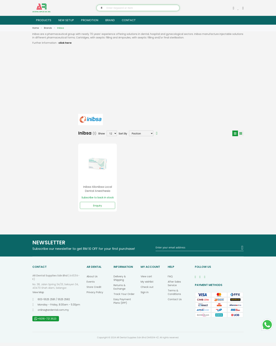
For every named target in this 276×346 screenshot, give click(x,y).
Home (35, 27)
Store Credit (94, 290)
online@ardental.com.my (50, 313)
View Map (38, 295)
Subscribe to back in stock (97, 197)
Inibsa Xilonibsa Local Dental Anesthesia (97, 189)
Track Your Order (124, 297)
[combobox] (138, 8)
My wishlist (147, 285)
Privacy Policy (95, 295)
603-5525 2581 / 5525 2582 (51, 302)
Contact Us (175, 302)
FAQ (170, 280)
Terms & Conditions (174, 295)
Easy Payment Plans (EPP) (122, 304)
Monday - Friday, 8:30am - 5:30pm (56, 308)
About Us (92, 280)
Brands (48, 27)
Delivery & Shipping (120, 281)
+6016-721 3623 (45, 322)
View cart (146, 280)
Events (91, 285)
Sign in (145, 295)
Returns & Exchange (120, 290)
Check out (147, 290)
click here (65, 43)
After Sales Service (174, 286)
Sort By (123, 133)
